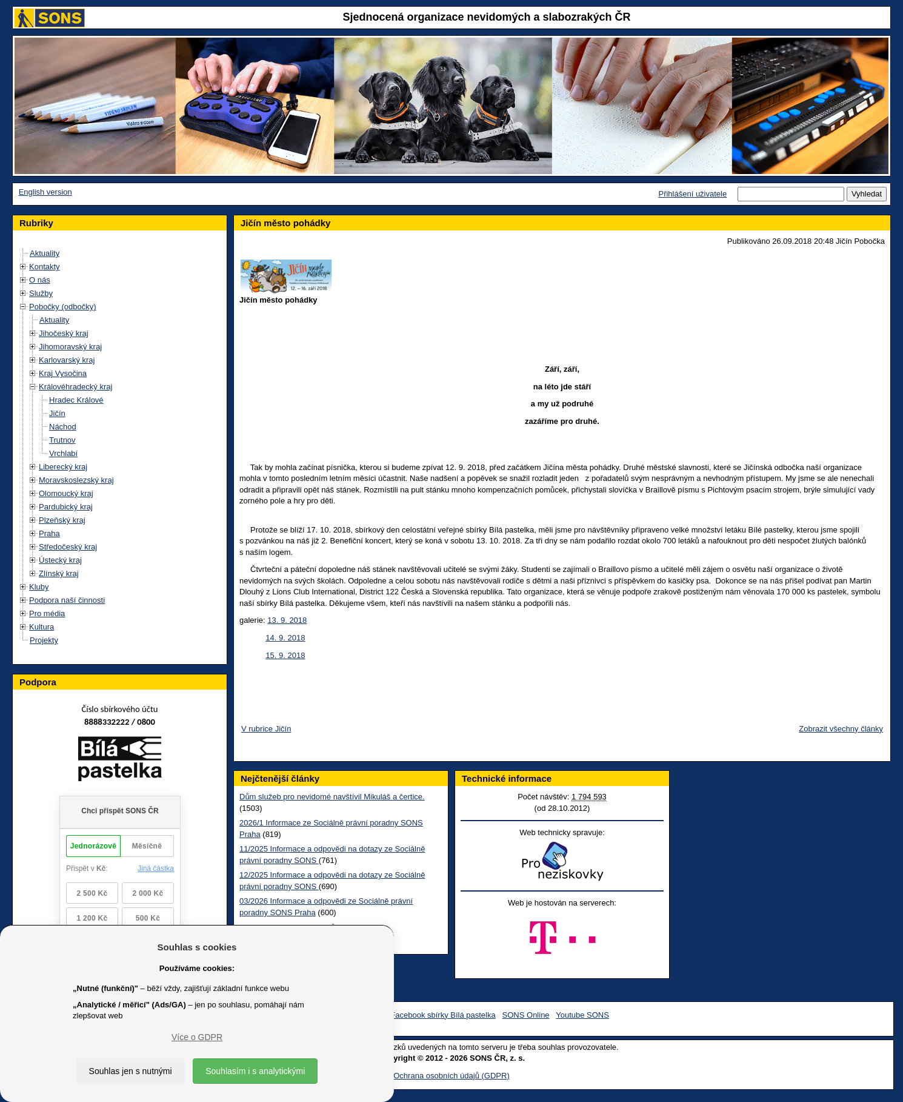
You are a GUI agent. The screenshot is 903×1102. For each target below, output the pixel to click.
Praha (49, 533)
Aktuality (44, 253)
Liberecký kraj (63, 466)
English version (45, 192)
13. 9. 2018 (287, 620)
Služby (41, 293)
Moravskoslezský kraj (76, 480)
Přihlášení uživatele (692, 193)
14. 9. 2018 (285, 637)
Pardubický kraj (66, 506)
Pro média (47, 613)
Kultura (41, 626)
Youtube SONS (582, 1015)
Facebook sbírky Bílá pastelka (442, 1015)
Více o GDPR (197, 1037)
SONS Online (526, 1015)
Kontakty (44, 266)
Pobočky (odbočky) (62, 306)
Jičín (57, 413)
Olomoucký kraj (66, 493)
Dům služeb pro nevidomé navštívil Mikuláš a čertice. (332, 796)
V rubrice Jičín (266, 728)
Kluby (39, 586)
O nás (39, 279)
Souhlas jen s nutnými (130, 1071)
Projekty (44, 640)
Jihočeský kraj (63, 333)
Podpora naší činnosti (67, 600)
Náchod (62, 426)
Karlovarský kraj (67, 360)
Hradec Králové (76, 400)
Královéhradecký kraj (75, 386)
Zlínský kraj (59, 573)
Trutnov (62, 440)
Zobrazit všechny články (841, 728)
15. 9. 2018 (285, 655)
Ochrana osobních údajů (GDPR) (451, 1075)
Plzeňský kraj (62, 520)
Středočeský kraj (68, 546)
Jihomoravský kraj (70, 346)
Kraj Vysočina (63, 373)
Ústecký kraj (60, 560)
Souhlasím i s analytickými (255, 1071)
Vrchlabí (63, 453)
